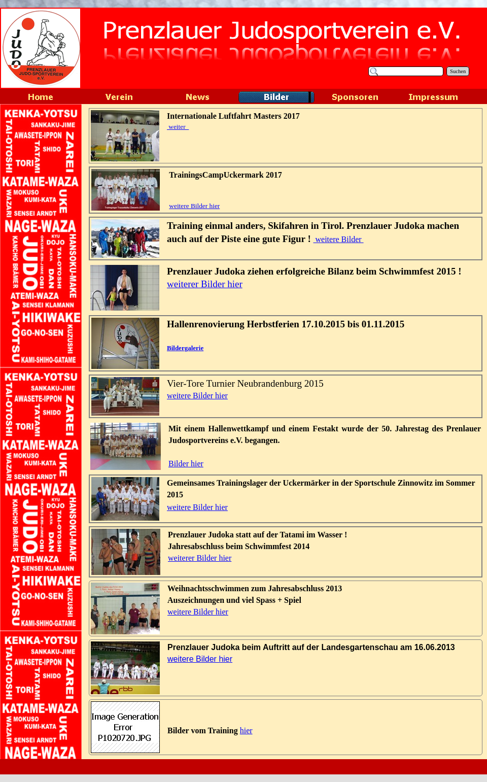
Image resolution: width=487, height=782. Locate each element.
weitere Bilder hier (194, 206)
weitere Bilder (339, 239)
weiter (178, 126)
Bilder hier (185, 463)
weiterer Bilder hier (204, 284)
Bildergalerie (185, 348)
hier (246, 730)
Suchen (458, 71)
